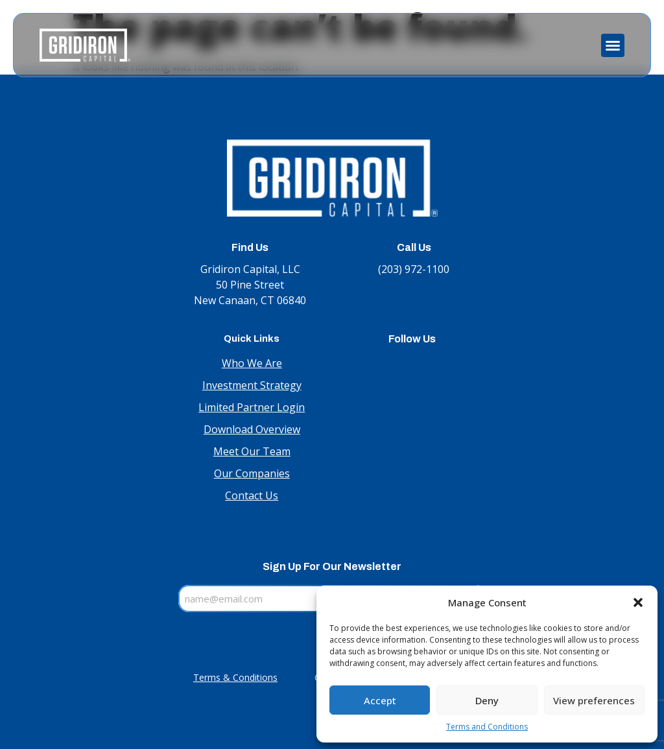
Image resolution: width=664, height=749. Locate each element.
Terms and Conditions (487, 726)
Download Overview (252, 429)
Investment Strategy (252, 385)
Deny (487, 700)
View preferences (594, 700)
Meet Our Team (251, 451)
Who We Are (252, 363)
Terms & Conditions (235, 677)
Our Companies (252, 473)
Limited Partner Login (251, 407)
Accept (380, 700)
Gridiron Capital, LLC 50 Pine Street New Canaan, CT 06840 (250, 284)
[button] (638, 602)
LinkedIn (412, 364)
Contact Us (251, 495)
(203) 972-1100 (413, 269)
